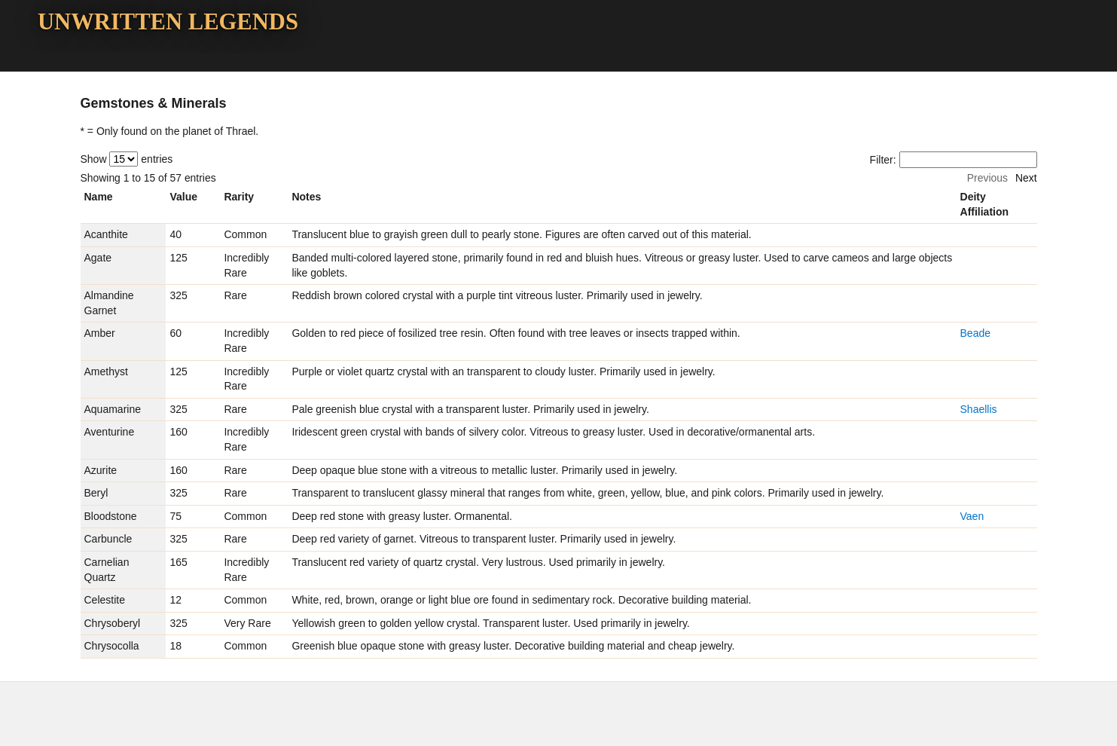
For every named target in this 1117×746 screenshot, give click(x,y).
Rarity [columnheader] (239, 197)
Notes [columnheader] (306, 197)
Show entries (127, 159)
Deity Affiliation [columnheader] (984, 204)
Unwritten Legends (168, 22)
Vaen (972, 516)
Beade (975, 333)
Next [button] (1026, 178)
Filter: (953, 160)
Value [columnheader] (183, 197)
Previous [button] (987, 178)
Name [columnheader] (98, 197)
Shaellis (978, 409)
